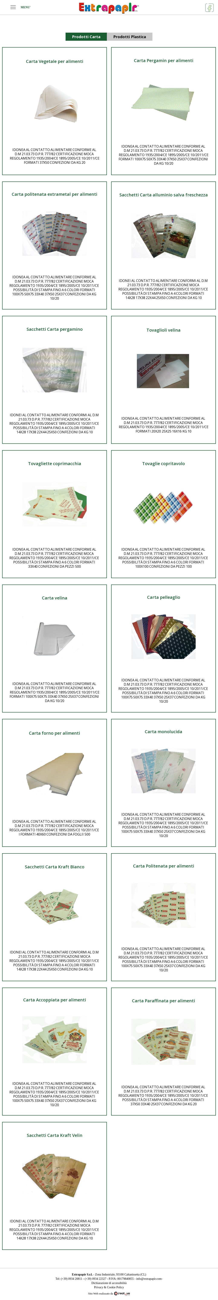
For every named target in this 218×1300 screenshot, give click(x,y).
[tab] (86, 37)
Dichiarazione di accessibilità (109, 1283)
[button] (13, 7)
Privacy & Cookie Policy (109, 1287)
